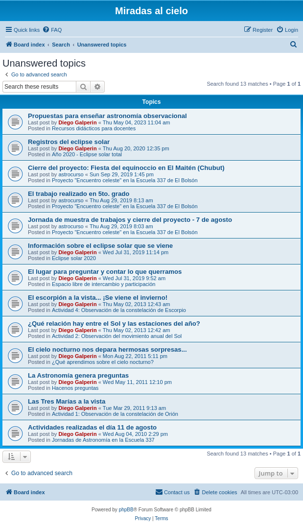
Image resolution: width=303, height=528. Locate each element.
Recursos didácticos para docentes (94, 128)
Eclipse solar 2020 (74, 258)
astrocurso (70, 174)
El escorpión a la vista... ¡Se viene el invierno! (97, 297)
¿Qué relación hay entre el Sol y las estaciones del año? (114, 323)
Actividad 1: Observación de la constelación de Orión (115, 414)
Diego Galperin (77, 122)
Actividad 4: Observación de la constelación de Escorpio (119, 310)
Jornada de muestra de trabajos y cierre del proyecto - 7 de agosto (130, 219)
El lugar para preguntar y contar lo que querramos (105, 271)
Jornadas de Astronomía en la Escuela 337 (103, 440)
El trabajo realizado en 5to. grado (78, 193)
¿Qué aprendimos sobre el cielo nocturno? (103, 362)
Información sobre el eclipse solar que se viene (100, 245)
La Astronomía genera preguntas (78, 375)
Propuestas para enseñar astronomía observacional (107, 116)
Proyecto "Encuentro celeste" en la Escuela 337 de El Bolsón (125, 180)
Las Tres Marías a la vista (66, 401)
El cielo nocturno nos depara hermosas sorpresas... (107, 349)
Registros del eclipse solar (69, 141)
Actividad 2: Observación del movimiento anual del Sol (117, 336)
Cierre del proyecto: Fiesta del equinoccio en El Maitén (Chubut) (126, 167)
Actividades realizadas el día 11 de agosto (92, 427)
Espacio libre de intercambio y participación (104, 284)
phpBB (126, 509)
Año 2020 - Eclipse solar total (87, 154)
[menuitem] (52, 30)
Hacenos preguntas (75, 388)
